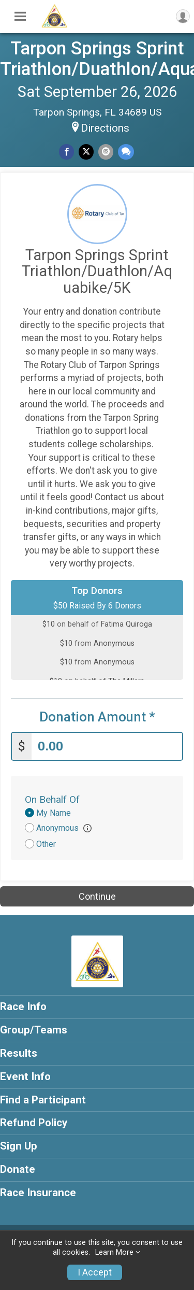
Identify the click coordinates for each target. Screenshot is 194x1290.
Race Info (23, 1006)
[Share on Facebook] (66, 151)
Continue (97, 896)
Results (18, 1053)
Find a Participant (43, 1100)
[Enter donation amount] (107, 746)
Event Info (25, 1076)
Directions (105, 128)
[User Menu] (183, 16)
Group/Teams (33, 1030)
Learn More (114, 1252)
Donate (17, 1169)
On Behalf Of (52, 799)
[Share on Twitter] (86, 151)
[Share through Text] (126, 151)
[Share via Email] (105, 151)
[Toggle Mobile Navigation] (20, 16)
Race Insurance (38, 1192)
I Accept (95, 1272)
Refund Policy (33, 1122)
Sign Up (18, 1146)
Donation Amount (97, 717)
